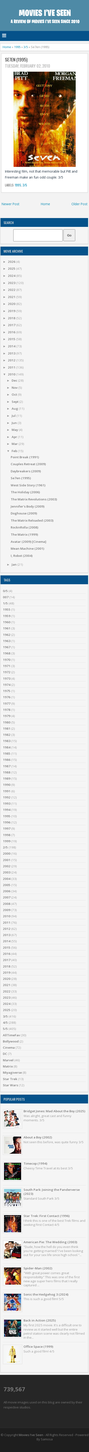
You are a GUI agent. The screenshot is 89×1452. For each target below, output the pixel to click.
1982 (6, 735)
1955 (6, 609)
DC (5, 1054)
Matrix (8, 1066)
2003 (6, 872)
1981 (6, 728)
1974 (6, 685)
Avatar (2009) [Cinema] (28, 541)
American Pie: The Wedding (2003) (50, 1242)
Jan (14, 564)
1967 (6, 647)
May (15, 430)
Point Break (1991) (25, 457)
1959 (6, 616)
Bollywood (11, 1041)
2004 (6, 879)
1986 (6, 760)
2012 (12, 360)
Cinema (9, 1047)
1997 (6, 828)
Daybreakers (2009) (26, 471)
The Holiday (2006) (25, 492)
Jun (15, 423)
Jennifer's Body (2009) (27, 506)
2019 (12, 311)
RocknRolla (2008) (24, 527)
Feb (15, 451)
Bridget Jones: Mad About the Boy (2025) (54, 1111)
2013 (12, 353)
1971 (6, 666)
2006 (6, 891)
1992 (6, 797)
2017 (12, 325)
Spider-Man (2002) (37, 1268)
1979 (6, 716)
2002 (6, 866)
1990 (6, 785)
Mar (15, 444)
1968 (6, 653)
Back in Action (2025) (39, 1320)
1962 (6, 635)
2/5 (5, 847)
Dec (15, 380)
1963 (6, 641)
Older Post (79, 204)
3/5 (25, 47)
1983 (6, 741)
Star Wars (10, 1085)
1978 (6, 710)
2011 (12, 367)
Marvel (8, 1060)
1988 (6, 772)
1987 (6, 766)
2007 (6, 897)
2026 (12, 261)
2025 (12, 268)
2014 (12, 346)
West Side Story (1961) (28, 485)
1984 (6, 747)
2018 (12, 318)
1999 (6, 841)
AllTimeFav (11, 1035)
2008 (6, 904)
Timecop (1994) (35, 1163)
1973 (6, 678)
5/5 (5, 1029)
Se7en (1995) (16, 59)
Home (7, 47)
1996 (6, 822)
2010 (12, 374)
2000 (6, 853)
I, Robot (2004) (22, 556)
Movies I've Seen (31, 1435)
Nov (15, 387)
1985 (6, 753)
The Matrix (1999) (24, 534)
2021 (12, 297)
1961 (6, 628)
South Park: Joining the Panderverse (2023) (51, 1192)
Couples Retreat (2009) (28, 464)
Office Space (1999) (38, 1346)
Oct (15, 394)
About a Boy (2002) (37, 1137)
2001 (6, 860)
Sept (15, 401)
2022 (12, 290)
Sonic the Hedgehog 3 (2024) (45, 1294)
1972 (6, 672)
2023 (12, 283)
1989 (6, 778)
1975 (6, 691)
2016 (12, 332)
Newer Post (10, 204)
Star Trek (10, 1079)
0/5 (5, 591)
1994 (6, 810)
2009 (6, 910)
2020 (12, 304)
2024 (12, 276)
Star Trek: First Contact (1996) (46, 1216)
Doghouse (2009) (24, 513)
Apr (15, 437)
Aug (15, 408)
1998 (6, 835)
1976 (6, 697)
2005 (6, 885)
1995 (17, 47)
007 (6, 597)
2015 (12, 339)
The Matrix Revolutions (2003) (34, 499)
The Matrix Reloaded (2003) (32, 520)
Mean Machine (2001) (27, 548)
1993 (6, 803)
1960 (6, 622)
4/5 (5, 1022)
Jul (14, 416)
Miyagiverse (12, 1072)
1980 (6, 722)
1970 (6, 660)
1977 (6, 703)
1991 (6, 791)
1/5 (5, 603)
